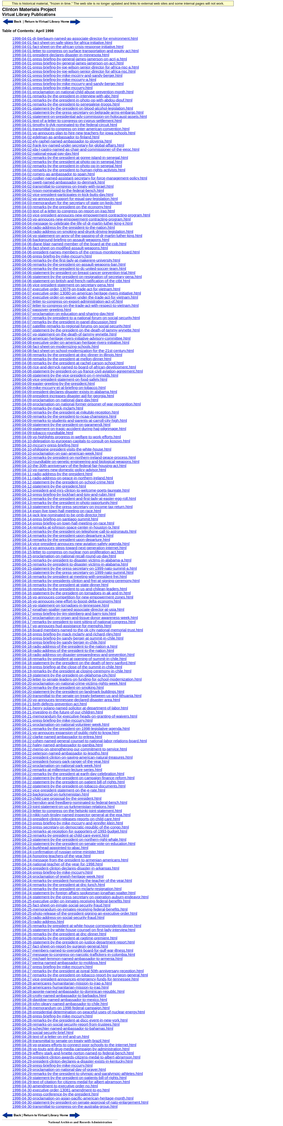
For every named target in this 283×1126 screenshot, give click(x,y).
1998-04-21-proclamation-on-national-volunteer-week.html (60, 724)
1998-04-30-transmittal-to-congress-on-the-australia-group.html (65, 1106)
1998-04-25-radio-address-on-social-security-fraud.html (58, 917)
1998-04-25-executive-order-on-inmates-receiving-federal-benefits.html (71, 901)
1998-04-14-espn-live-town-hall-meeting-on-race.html (56, 511)
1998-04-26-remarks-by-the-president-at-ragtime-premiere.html (64, 938)
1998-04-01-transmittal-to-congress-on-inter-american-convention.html (70, 129)
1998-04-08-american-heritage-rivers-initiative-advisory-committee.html (71, 338)
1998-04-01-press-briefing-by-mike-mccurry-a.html (54, 80)
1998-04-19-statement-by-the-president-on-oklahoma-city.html (64, 675)
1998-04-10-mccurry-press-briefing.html (45, 445)
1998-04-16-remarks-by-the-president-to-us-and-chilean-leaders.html (69, 589)
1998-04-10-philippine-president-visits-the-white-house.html (61, 449)
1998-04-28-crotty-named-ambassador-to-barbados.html (59, 996)
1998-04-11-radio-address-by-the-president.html (52, 474)
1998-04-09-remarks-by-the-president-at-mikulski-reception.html (65, 412)
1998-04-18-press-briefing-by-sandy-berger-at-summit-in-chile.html (68, 638)
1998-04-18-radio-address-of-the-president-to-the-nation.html (63, 650)
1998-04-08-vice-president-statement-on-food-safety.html (59, 379)
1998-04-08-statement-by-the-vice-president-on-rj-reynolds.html (65, 375)
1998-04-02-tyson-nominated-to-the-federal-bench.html (58, 190)
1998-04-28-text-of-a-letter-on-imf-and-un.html (50, 1037)
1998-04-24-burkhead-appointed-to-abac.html (50, 848)
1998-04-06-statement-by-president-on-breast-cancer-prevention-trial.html (73, 273)
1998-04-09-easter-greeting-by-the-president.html (53, 383)
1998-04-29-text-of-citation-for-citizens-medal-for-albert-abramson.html (71, 1082)
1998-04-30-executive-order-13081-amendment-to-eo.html (61, 1090)
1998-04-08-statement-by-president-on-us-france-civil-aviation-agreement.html (77, 371)
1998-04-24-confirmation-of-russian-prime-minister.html (58, 852)
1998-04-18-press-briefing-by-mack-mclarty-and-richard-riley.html (66, 634)
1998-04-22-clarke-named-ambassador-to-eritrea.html (57, 737)
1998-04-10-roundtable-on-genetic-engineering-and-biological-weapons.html (75, 462)
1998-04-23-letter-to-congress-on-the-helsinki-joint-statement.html (67, 811)
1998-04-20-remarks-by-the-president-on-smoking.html (58, 687)
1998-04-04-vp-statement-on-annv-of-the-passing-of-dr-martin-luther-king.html (77, 236)
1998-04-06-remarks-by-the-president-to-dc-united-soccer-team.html (69, 268)
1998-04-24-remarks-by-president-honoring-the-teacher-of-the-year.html (72, 881)
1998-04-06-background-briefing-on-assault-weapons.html (60, 240)
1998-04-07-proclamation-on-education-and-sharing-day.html (63, 314)
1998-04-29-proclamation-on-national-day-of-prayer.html (59, 1069)
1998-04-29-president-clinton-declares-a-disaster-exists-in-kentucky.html (72, 1061)
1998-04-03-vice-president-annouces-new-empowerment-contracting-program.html (81, 215)
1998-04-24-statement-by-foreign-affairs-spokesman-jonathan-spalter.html (74, 893)
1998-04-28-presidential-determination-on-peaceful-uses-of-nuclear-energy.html (78, 1012)
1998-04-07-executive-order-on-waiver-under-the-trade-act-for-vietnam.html (75, 297)
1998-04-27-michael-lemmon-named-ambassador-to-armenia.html (67, 959)
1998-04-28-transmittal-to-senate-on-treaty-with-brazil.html (61, 1041)
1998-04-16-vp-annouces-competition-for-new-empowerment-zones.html (72, 597)
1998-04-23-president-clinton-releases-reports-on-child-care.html (66, 819)
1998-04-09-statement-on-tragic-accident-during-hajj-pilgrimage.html (69, 429)
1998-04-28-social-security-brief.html (42, 1032)
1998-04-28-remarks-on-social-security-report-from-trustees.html (66, 1024)
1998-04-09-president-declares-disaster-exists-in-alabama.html (64, 392)
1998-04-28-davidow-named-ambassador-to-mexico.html (59, 1000)
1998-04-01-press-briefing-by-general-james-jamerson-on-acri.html (68, 63)
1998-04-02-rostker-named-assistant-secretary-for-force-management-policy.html (79, 178)
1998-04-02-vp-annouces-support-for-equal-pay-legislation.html (65, 199)
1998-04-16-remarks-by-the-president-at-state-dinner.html (60, 585)
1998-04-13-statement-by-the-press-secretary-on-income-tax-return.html (72, 507)
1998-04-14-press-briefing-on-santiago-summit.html (55, 519)
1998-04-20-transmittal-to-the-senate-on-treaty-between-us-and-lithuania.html (77, 696)
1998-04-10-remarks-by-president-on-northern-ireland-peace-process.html (74, 457)
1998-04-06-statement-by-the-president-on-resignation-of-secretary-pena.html (77, 277)
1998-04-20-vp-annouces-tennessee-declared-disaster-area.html (66, 700)
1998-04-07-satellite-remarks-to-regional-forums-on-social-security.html (71, 326)
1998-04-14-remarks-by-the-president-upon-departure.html (61, 540)
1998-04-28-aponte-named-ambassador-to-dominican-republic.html (68, 991)
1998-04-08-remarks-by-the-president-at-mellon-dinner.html (61, 359)
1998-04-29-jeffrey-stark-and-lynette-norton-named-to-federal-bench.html (73, 1053)
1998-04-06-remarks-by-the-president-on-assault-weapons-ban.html (69, 264)
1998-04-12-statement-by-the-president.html (49, 486)
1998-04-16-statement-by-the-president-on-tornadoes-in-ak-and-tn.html (71, 593)
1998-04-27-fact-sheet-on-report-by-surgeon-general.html (60, 946)
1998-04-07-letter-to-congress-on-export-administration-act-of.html (67, 301)
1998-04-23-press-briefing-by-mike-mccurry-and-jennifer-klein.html (67, 823)
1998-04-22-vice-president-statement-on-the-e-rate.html (58, 790)
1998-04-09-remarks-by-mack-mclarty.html (47, 408)
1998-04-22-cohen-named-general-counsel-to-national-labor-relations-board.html (79, 741)
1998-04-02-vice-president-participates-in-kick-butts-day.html (62, 195)
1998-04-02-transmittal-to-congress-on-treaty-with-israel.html (63, 186)
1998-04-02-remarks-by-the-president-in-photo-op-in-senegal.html (67, 166)
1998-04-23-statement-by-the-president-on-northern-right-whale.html (69, 839)
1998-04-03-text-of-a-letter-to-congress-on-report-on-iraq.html (63, 211)
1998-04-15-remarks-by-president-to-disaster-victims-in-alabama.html (70, 564)
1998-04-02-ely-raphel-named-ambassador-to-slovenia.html (62, 141)
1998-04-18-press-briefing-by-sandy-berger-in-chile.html (59, 642)
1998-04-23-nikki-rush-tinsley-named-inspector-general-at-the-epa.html (71, 815)
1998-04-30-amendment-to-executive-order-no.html (55, 1086)
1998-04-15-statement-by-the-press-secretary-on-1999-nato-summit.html (73, 572)
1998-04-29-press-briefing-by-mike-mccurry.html (52, 1065)
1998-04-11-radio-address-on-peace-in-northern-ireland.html (62, 478)
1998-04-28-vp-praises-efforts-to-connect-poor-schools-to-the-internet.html (74, 1045)
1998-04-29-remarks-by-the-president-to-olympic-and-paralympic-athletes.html (77, 1074)
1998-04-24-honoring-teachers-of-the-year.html (51, 856)
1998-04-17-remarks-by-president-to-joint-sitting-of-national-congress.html (74, 622)
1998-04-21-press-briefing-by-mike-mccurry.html (52, 720)
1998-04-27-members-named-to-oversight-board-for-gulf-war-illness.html (72, 950)
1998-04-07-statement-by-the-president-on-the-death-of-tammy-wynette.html (76, 330)
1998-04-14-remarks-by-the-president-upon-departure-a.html (62, 535)
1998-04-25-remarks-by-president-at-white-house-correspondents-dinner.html (76, 926)
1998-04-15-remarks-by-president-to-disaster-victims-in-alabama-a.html (71, 560)
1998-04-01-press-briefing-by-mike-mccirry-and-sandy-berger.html (67, 75)
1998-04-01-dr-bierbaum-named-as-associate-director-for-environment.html (75, 38)
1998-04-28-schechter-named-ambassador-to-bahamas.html (62, 1028)
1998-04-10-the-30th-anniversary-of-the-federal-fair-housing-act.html (69, 466)
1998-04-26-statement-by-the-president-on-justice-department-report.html (73, 942)
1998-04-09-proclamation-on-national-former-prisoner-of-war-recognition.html (76, 404)
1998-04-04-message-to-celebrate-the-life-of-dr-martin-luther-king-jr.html (72, 223)
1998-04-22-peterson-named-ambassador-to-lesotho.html (60, 753)
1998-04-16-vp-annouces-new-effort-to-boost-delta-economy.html (66, 601)
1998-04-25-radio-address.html (38, 922)
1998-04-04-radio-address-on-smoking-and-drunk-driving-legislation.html (72, 232)
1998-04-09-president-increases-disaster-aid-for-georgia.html (63, 396)
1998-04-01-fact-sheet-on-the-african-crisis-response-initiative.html (68, 47)
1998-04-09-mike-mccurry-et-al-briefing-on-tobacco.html (59, 388)
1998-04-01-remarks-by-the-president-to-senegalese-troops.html (66, 104)
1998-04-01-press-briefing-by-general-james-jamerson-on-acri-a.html (69, 59)
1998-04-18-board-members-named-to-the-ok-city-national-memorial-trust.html (77, 630)
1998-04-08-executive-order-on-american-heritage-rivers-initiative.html (70, 342)
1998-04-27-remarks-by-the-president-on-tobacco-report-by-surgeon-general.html (80, 975)
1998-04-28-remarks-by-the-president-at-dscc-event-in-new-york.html (70, 1020)
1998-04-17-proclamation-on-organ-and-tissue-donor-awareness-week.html (75, 618)
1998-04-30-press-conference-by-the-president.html (55, 1094)
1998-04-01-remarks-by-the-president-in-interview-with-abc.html (65, 96)
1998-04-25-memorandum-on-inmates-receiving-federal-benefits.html (70, 909)
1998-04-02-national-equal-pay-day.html (45, 153)
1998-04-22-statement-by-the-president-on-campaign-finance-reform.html (73, 778)
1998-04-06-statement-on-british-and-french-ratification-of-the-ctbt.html (71, 281)
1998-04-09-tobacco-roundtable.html (42, 433)
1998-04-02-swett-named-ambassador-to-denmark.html (58, 182)
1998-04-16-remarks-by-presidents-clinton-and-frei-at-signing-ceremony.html (76, 581)
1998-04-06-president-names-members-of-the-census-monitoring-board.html (76, 252)
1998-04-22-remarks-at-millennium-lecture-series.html (57, 770)
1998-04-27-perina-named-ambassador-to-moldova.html (59, 963)
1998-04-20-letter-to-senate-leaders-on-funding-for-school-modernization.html (77, 679)
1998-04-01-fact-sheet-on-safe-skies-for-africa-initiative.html (62, 43)
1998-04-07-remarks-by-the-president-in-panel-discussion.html (64, 322)
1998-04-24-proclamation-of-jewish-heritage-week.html (57, 876)
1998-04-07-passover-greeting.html (41, 310)
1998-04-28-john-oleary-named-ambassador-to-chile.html (60, 1004)
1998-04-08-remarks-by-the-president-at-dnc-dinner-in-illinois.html (67, 355)
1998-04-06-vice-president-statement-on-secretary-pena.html (63, 285)
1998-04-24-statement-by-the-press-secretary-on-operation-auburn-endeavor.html (80, 897)
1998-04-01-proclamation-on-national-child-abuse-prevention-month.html (73, 92)
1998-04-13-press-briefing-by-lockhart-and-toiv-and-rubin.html (63, 494)
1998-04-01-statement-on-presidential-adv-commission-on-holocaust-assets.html (79, 116)
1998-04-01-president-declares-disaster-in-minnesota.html (60, 55)
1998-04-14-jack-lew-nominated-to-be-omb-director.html (59, 515)
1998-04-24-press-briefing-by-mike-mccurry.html (52, 872)
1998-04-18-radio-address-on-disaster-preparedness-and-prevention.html (73, 655)
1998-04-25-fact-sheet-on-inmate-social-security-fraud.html (61, 905)
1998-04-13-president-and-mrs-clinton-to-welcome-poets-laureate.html (70, 490)
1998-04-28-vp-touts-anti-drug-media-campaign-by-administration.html (70, 1049)
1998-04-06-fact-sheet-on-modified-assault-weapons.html (60, 248)
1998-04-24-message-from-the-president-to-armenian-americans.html (70, 860)
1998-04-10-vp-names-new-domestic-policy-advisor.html (59, 470)
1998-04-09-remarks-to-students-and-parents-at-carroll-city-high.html (69, 420)
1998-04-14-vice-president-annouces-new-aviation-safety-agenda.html (70, 544)
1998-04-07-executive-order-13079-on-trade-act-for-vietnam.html (66, 289)
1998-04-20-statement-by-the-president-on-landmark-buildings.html (68, 692)
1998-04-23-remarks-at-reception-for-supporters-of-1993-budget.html (69, 831)
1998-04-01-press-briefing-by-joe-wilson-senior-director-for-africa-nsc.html (74, 71)
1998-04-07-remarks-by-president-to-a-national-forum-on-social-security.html (76, 318)
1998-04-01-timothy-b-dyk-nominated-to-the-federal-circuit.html (64, 125)
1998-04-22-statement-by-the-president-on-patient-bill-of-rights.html (68, 782)
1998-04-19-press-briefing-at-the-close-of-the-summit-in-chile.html (67, 667)
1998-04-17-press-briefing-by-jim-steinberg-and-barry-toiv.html (64, 614)
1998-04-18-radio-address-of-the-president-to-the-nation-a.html (64, 646)
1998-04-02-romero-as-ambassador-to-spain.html (53, 174)
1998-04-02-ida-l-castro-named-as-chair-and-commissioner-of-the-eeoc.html (75, 149)
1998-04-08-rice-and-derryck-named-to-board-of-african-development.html (74, 367)
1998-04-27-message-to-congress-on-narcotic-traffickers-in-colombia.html (73, 954)
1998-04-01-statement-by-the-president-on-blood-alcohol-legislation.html (72, 108)
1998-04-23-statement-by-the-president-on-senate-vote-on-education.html (73, 844)
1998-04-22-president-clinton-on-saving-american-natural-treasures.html (72, 757)
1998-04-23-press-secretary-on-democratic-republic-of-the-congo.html (70, 827)
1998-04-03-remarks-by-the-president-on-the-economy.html (61, 207)
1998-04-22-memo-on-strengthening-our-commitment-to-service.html (69, 749)
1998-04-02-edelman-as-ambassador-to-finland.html (55, 137)
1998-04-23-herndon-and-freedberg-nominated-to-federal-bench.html (69, 802)
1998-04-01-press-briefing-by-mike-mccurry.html (52, 88)
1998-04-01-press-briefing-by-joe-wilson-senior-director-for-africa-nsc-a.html (75, 67)
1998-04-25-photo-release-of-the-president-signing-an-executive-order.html (74, 913)
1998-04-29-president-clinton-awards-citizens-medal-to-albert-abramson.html (76, 1057)
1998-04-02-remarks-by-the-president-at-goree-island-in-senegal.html (70, 158)
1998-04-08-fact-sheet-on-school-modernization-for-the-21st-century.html (73, 351)
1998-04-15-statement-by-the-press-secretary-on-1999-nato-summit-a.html (74, 568)
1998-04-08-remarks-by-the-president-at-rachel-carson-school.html (68, 363)
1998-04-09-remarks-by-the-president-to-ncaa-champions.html (64, 416)
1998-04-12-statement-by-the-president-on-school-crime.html (63, 482)
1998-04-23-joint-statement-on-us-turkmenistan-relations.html (63, 807)
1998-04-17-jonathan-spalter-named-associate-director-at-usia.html (68, 609)
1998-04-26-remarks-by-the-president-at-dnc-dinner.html (59, 934)
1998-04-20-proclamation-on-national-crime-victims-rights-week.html (69, 683)
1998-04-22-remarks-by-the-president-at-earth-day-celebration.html (68, 774)
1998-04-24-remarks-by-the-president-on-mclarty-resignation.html (66, 889)
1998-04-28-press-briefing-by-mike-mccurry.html (52, 1016)
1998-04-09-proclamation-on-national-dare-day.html (55, 400)
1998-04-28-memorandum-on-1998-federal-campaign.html (61, 1008)
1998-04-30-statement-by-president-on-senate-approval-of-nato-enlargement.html (80, 1102)
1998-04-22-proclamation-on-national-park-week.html (56, 766)
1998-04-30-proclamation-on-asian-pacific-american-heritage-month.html (73, 1098)
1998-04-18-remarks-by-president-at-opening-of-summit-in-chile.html (69, 659)
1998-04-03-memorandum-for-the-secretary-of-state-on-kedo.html (67, 203)
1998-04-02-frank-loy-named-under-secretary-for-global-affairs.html (68, 145)
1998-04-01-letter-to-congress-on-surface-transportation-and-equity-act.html (75, 51)
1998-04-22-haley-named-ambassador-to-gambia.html (57, 745)
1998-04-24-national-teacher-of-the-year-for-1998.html (57, 864)
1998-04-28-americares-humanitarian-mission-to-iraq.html (60, 987)
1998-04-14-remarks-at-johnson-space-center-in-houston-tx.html (65, 527)
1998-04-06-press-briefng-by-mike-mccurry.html (52, 256)
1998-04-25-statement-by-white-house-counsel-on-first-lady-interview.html (73, 930)
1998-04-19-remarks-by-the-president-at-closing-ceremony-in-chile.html (71, 671)
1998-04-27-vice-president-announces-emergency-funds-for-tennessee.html (75, 979)
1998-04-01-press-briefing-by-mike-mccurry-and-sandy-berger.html (68, 84)
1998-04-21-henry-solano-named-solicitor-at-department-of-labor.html (70, 708)
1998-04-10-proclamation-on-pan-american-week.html (57, 453)
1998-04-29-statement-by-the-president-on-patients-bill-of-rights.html (69, 1078)
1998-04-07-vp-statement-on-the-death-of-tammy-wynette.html (64, 334)
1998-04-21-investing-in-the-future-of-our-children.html (57, 712)
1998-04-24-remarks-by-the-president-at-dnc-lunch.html (58, 885)
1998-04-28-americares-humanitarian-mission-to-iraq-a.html (62, 983)
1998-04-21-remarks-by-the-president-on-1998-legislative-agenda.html (71, 729)
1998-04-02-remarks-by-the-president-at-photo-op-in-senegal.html (67, 162)
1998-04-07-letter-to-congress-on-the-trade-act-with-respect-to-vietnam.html (75, 305)
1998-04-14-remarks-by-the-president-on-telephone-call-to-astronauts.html (74, 531)
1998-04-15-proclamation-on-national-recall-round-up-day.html (64, 556)
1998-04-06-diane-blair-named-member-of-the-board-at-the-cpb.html (69, 244)
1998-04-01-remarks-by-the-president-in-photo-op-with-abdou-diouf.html (72, 100)
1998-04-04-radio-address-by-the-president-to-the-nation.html (63, 227)
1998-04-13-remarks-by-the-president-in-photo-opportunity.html (64, 503)
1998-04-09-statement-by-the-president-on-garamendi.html (61, 425)
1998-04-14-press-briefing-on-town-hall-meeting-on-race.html (63, 523)
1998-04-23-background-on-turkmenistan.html (50, 794)
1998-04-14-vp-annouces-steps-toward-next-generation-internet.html (69, 548)
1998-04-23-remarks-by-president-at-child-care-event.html (60, 835)
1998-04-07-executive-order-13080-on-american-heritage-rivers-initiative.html (76, 293)
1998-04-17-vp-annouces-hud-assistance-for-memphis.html (61, 626)
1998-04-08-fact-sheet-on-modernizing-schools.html (55, 347)
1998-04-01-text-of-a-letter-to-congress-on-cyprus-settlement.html (67, 121)
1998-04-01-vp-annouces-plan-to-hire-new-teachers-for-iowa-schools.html (73, 133)
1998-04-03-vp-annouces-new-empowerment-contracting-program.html (71, 219)
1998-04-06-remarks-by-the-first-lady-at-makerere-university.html (66, 260)
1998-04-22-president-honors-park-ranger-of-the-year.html (60, 761)
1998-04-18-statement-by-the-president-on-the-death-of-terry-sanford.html (74, 663)
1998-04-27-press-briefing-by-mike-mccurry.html (52, 967)
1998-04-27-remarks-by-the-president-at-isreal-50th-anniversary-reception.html (78, 971)
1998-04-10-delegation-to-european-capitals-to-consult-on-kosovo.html (71, 441)
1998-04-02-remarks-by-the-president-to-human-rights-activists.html (68, 170)
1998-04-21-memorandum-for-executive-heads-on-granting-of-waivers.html (74, 716)
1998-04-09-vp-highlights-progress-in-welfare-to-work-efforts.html (66, 437)
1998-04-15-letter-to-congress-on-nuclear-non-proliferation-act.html (68, 552)
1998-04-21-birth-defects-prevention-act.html (49, 704)
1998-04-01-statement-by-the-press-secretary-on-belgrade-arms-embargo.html (78, 112)
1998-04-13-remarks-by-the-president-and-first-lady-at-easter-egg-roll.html (74, 499)
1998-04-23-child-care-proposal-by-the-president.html (56, 798)
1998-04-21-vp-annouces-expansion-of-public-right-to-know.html (65, 733)
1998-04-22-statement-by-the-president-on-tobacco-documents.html (69, 786)
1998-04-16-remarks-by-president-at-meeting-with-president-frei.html (69, 577)
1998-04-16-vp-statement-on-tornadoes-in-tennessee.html (60, 605)
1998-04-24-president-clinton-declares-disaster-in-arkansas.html (65, 868)
